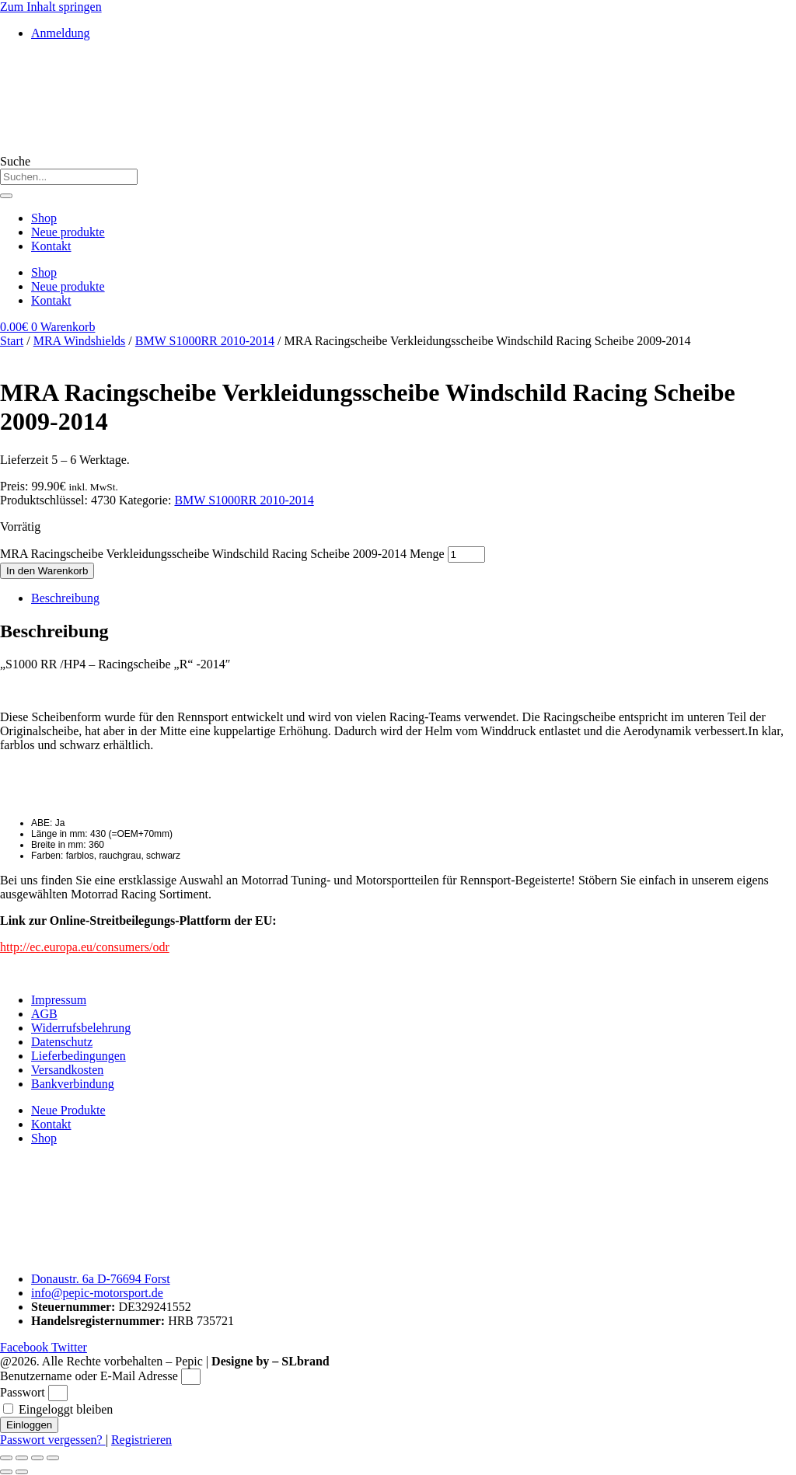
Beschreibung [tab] (65, 598)
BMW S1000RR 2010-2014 (204, 340)
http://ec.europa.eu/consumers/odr (84, 947)
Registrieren (141, 1439)
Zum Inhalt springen (51, 6)
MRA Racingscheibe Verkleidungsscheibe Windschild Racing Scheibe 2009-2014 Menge (222, 553)
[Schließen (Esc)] (53, 1458)
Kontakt (51, 246)
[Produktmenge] (466, 554)
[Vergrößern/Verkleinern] (6, 1458)
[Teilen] (37, 1458)
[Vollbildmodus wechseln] (22, 1458)
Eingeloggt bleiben (58, 1409)
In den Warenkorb (47, 571)
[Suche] (6, 196)
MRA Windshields (79, 340)
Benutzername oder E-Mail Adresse (89, 1376)
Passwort (22, 1392)
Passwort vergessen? (53, 1439)
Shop (44, 218)
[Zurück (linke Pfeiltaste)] (6, 1472)
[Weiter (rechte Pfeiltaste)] (22, 1472)
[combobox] (69, 177)
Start (11, 340)
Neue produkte (68, 232)
